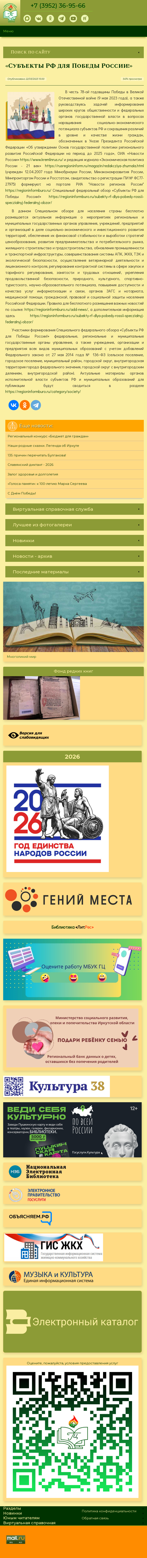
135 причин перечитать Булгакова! (37, 455)
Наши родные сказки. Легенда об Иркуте (43, 446)
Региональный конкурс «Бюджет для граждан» (48, 436)
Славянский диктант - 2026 (30, 465)
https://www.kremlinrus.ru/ (41, 159)
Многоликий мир (21, 657)
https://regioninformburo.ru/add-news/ (56, 309)
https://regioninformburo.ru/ (28, 190)
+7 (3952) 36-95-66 (58, 5)
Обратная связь (95, 1518)
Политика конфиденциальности (109, 1511)
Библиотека (72, 927)
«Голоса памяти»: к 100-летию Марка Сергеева (47, 484)
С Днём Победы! (22, 493)
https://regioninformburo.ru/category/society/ (43, 391)
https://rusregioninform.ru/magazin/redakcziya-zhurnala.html (94, 165)
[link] (73, 52)
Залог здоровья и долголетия (33, 474)
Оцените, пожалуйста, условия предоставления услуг (72, 1363)
